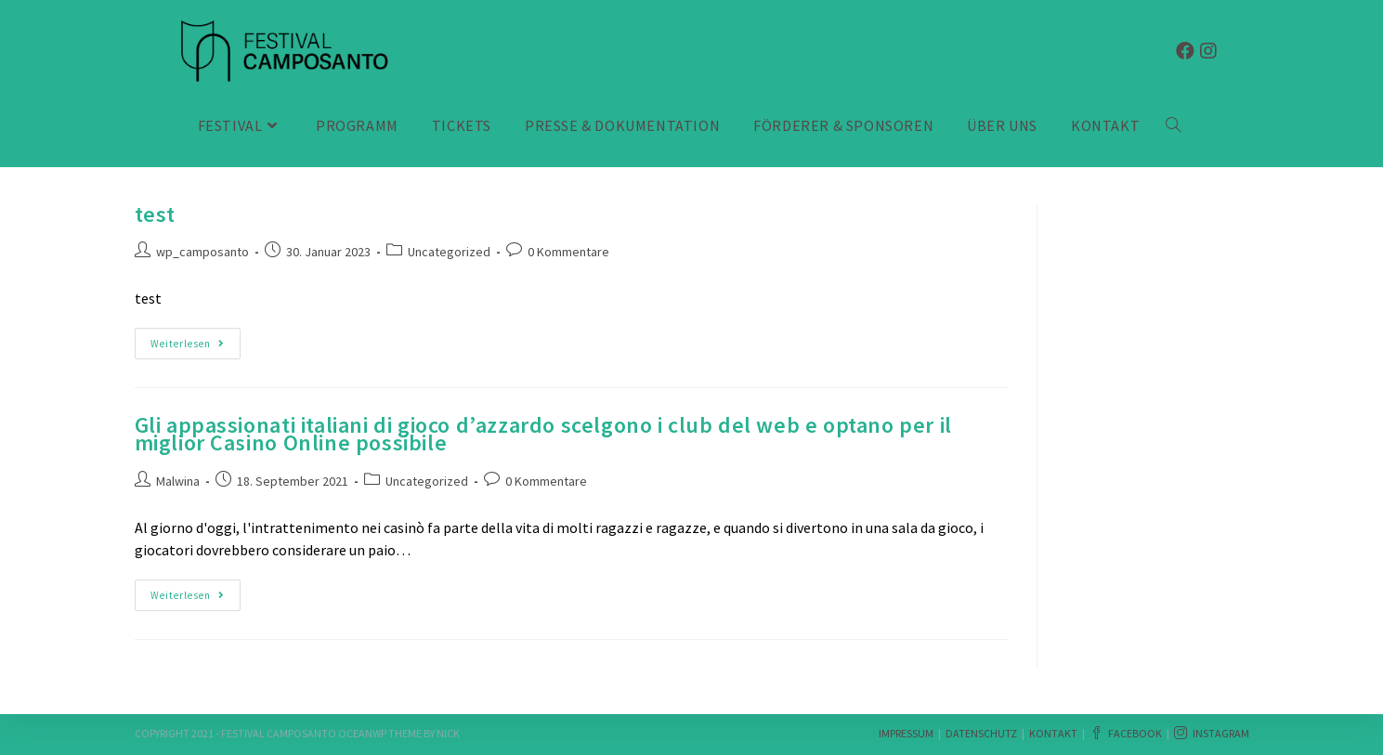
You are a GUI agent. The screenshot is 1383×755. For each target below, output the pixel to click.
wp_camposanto (202, 251)
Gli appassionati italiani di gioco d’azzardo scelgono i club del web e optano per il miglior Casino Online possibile (543, 433)
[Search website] (1173, 125)
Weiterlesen (194, 343)
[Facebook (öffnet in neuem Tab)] (1185, 51)
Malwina (178, 481)
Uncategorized (449, 251)
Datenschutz (981, 733)
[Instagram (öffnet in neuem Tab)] (1208, 51)
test (155, 214)
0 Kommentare (568, 251)
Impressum (906, 733)
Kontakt (1053, 733)
